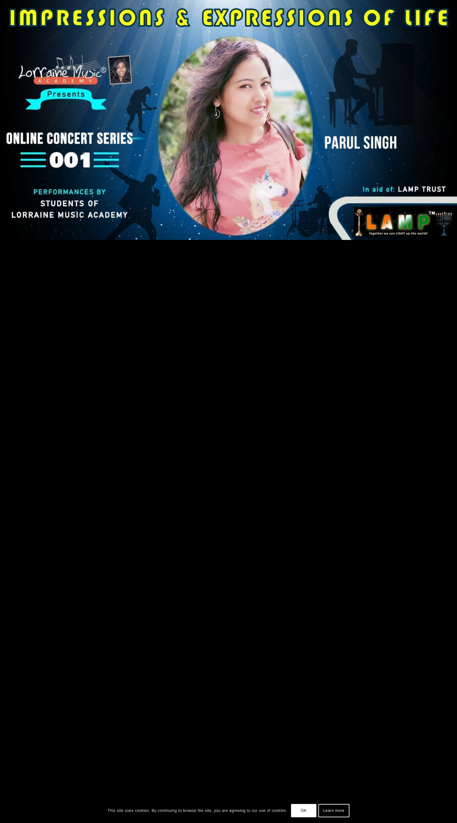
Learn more (333, 810)
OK (304, 810)
